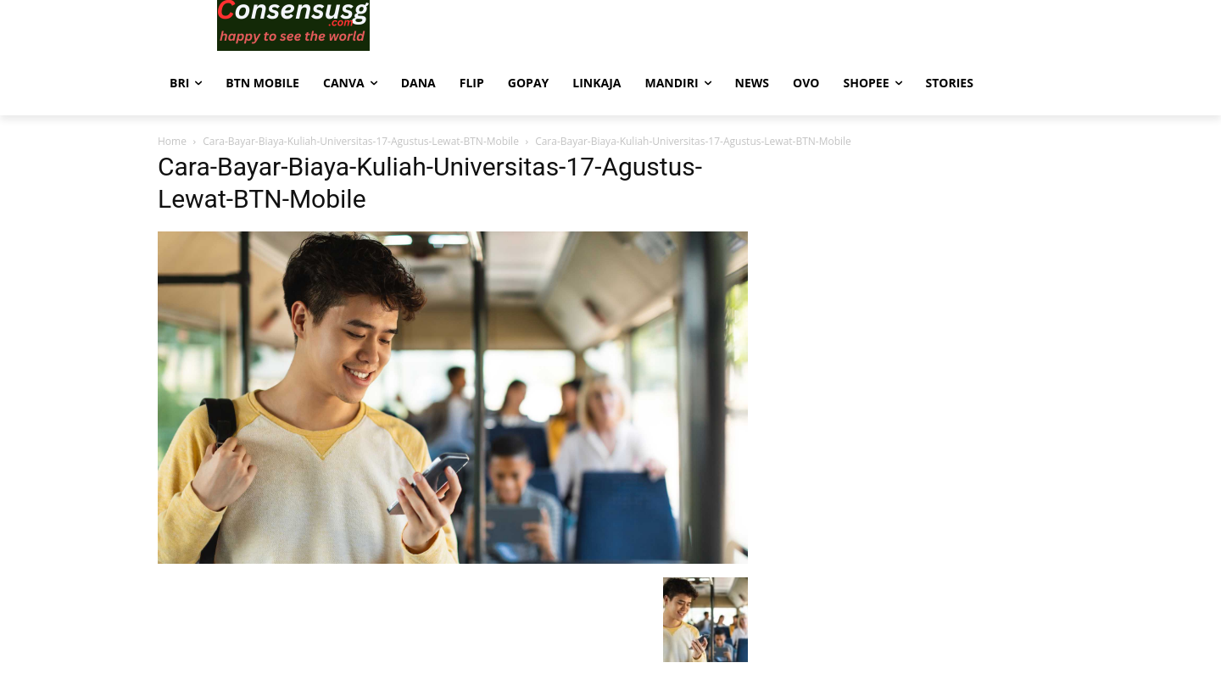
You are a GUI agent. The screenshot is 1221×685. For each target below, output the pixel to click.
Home (172, 141)
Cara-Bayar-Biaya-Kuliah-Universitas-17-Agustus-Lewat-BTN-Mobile (361, 141)
